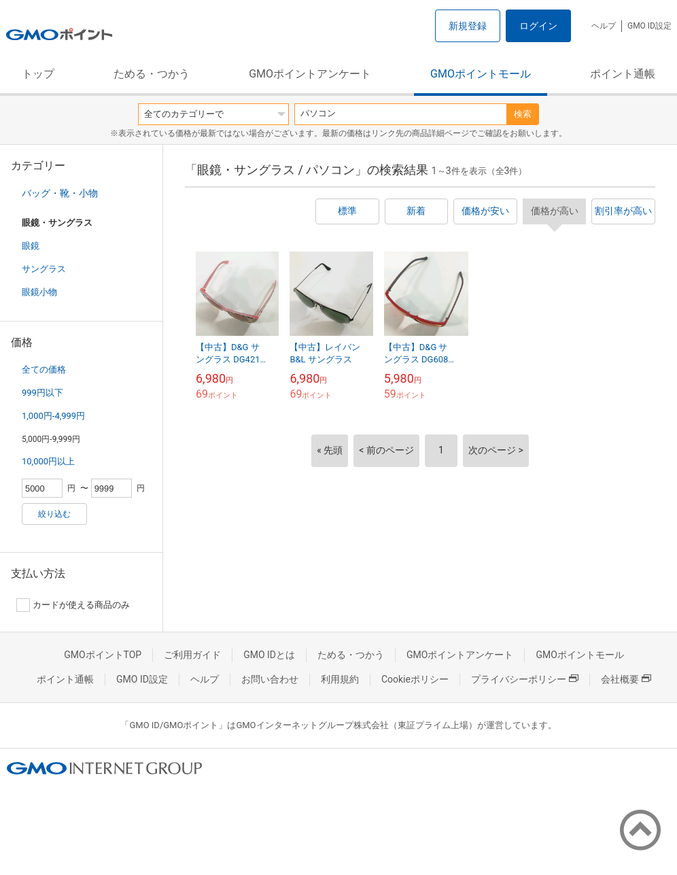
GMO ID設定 (649, 26)
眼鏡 (30, 246)
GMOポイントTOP (102, 654)
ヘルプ (603, 26)
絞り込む (54, 514)
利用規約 (340, 679)
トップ (38, 73)
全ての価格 (44, 369)
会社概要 (626, 679)
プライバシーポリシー (524, 679)
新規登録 (468, 25)
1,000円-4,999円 (53, 416)
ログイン (538, 25)
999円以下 (42, 393)
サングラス (44, 269)
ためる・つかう (152, 73)
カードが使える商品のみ (73, 605)
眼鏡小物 (39, 292)
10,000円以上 (48, 461)
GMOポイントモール (480, 73)
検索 (523, 114)
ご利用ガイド (192, 654)
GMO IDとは (269, 654)
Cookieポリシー (415, 679)
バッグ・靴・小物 (60, 193)
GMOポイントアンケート (310, 73)
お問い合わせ (269, 679)
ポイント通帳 (622, 73)
